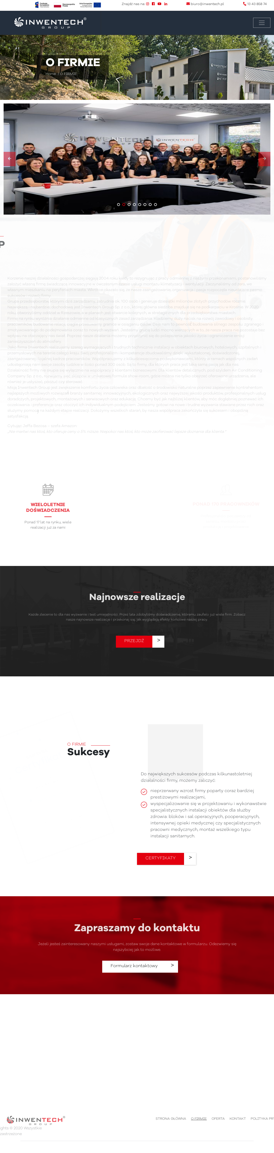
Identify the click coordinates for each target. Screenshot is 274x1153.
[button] (118, 204)
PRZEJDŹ (134, 641)
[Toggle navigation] (261, 23)
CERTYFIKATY (160, 858)
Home (51, 74)
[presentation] (10, 159)
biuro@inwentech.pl (207, 4)
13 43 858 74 (257, 4)
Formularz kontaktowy (134, 966)
